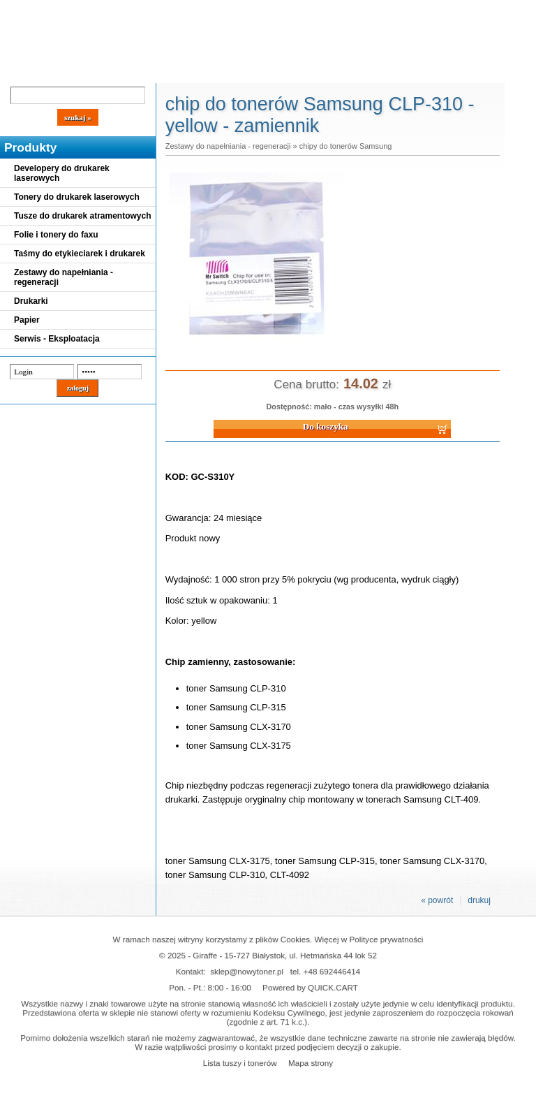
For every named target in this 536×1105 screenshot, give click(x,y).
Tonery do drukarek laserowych (77, 197)
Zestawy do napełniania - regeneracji (63, 277)
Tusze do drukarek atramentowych (82, 216)
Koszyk (378, 10)
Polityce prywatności (387, 939)
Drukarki (31, 301)
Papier (27, 320)
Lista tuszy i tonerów (240, 1062)
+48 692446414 (332, 971)
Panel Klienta (169, 71)
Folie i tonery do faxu (56, 235)
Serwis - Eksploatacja (57, 339)
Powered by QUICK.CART (310, 987)
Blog (21, 71)
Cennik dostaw (85, 71)
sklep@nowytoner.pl (246, 971)
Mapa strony (310, 1062)
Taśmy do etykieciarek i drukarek (79, 253)
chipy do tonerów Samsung (345, 146)
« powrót (437, 900)
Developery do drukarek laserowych (62, 173)
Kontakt (236, 71)
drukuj (479, 900)
